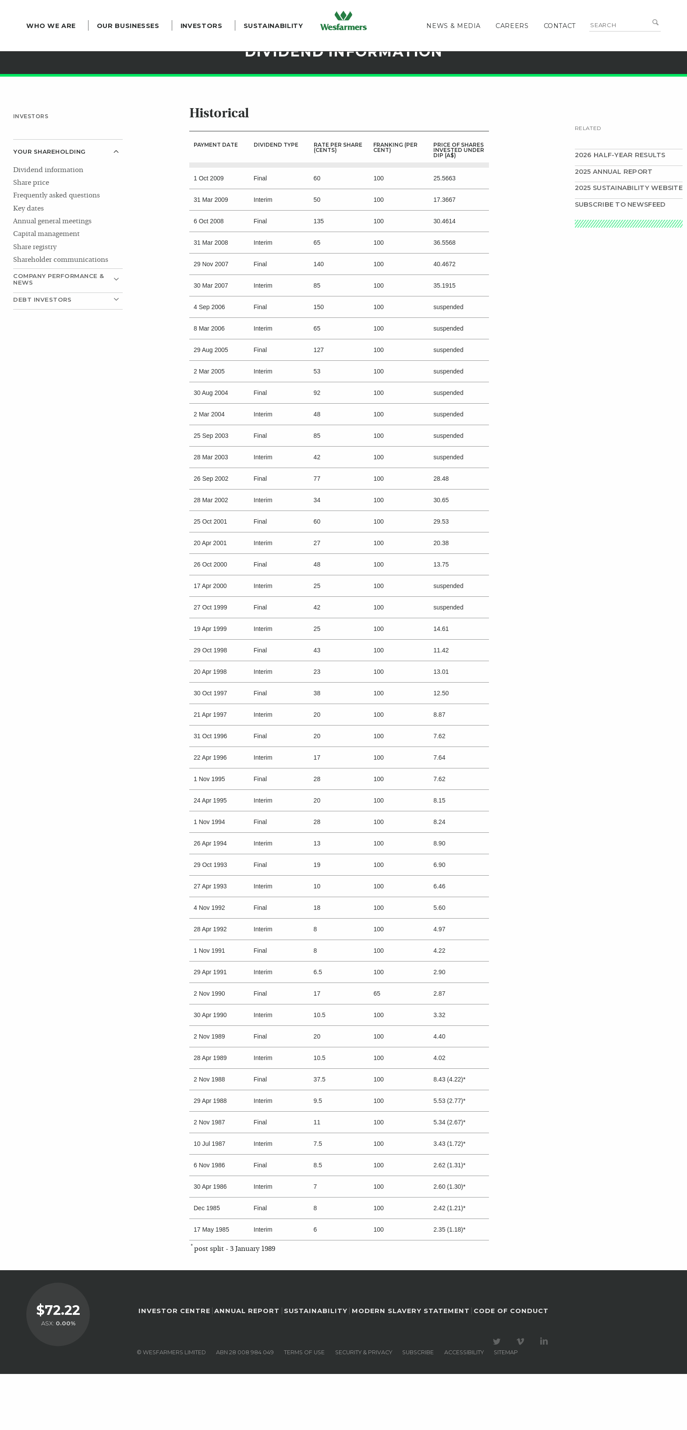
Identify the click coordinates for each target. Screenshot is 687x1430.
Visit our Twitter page (498, 1397)
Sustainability (264, 44)
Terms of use (304, 1408)
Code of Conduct (511, 1366)
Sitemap (506, 1408)
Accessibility (464, 1408)
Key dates (28, 264)
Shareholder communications (60, 316)
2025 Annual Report (614, 228)
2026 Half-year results (620, 211)
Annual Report (247, 1366)
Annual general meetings (52, 277)
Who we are (42, 44)
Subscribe (418, 1408)
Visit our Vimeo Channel (522, 1397)
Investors (192, 44)
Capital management (46, 290)
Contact (568, 44)
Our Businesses (119, 44)
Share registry (35, 303)
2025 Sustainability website (629, 244)
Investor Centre (174, 1366)
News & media (463, 44)
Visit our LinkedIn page (545, 1397)
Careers (521, 44)
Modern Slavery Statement (411, 1366)
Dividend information (48, 226)
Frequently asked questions (56, 251)
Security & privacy (363, 1408)
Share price (31, 239)
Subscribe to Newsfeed (620, 260)
